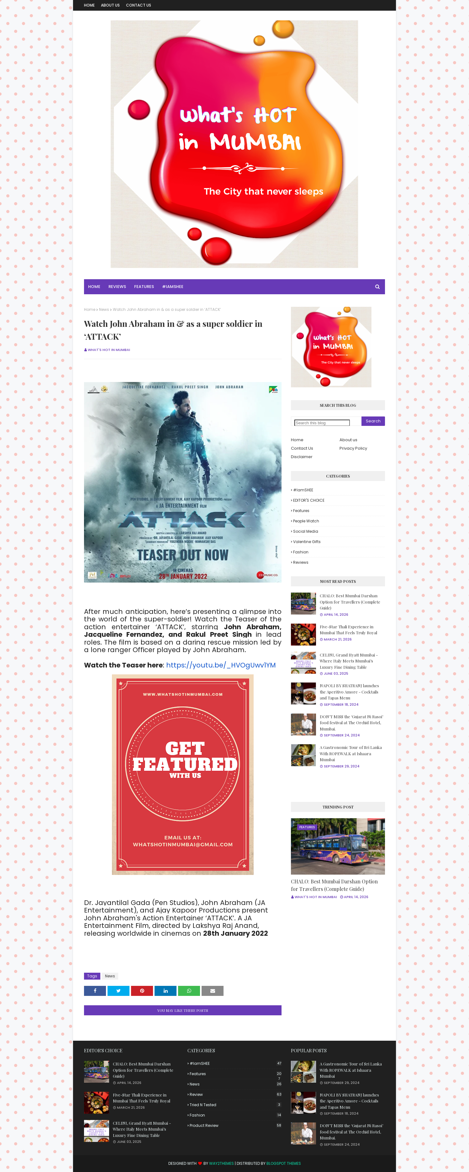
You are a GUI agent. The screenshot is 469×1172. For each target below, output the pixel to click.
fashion (300, 552)
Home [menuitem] (94, 287)
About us (348, 440)
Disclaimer (302, 457)
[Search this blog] (322, 423)
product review (236, 1125)
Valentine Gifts (307, 541)
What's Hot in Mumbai (109, 349)
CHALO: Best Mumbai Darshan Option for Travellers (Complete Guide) (350, 601)
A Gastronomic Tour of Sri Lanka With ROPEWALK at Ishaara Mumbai (351, 753)
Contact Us (138, 5)
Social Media (305, 531)
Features (301, 510)
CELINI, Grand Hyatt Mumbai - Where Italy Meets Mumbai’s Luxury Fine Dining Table (349, 661)
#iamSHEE (303, 490)
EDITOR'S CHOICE (308, 500)
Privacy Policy (353, 448)
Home (89, 5)
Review (236, 1094)
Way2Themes (221, 1163)
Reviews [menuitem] (117, 287)
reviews (300, 562)
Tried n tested (236, 1104)
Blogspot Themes (283, 1163)
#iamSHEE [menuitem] (172, 287)
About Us (110, 5)
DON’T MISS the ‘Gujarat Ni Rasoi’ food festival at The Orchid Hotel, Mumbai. (351, 722)
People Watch (306, 521)
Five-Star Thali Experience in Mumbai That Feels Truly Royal (348, 630)
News (104, 309)
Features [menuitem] (144, 287)
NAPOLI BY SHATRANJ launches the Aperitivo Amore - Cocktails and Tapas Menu (349, 691)
